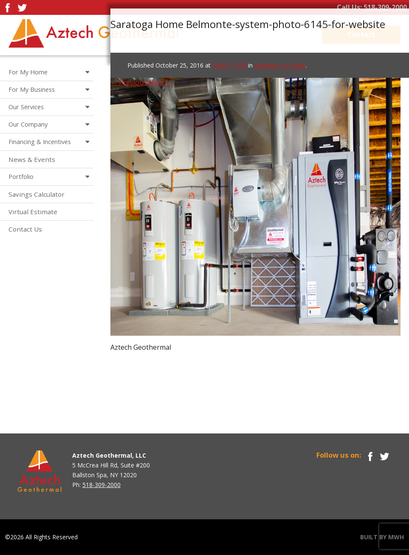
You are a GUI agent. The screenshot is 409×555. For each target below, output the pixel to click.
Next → (160, 82)
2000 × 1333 (229, 65)
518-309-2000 (385, 7)
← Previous (128, 82)
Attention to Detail (279, 65)
